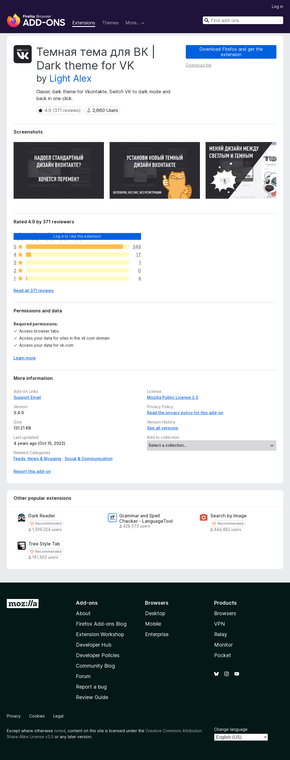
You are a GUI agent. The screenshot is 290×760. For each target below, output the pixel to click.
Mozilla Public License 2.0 (172, 397)
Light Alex (70, 78)
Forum (83, 676)
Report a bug (91, 687)
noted (59, 730)
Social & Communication (88, 458)
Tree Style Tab (44, 544)
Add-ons (87, 603)
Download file (199, 65)
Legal (58, 716)
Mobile (153, 624)
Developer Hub (93, 645)
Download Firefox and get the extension (231, 51)
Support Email (27, 397)
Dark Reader (41, 515)
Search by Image (228, 515)
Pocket (222, 655)
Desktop (155, 613)
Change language (231, 729)
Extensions (83, 23)
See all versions (162, 427)
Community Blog (95, 666)
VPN (219, 624)
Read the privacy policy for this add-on (185, 412)
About (83, 613)
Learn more (25, 357)
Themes (110, 23)
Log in (277, 6)
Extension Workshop (100, 634)
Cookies (37, 716)
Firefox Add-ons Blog (101, 624)
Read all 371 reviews (34, 290)
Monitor (223, 645)
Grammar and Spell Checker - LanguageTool (146, 518)
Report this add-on (32, 471)
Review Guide (92, 697)
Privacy (14, 716)
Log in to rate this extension (77, 236)
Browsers (225, 613)
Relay (220, 634)
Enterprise (157, 634)
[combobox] (243, 20)
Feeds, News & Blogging (37, 458)
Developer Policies (98, 655)
